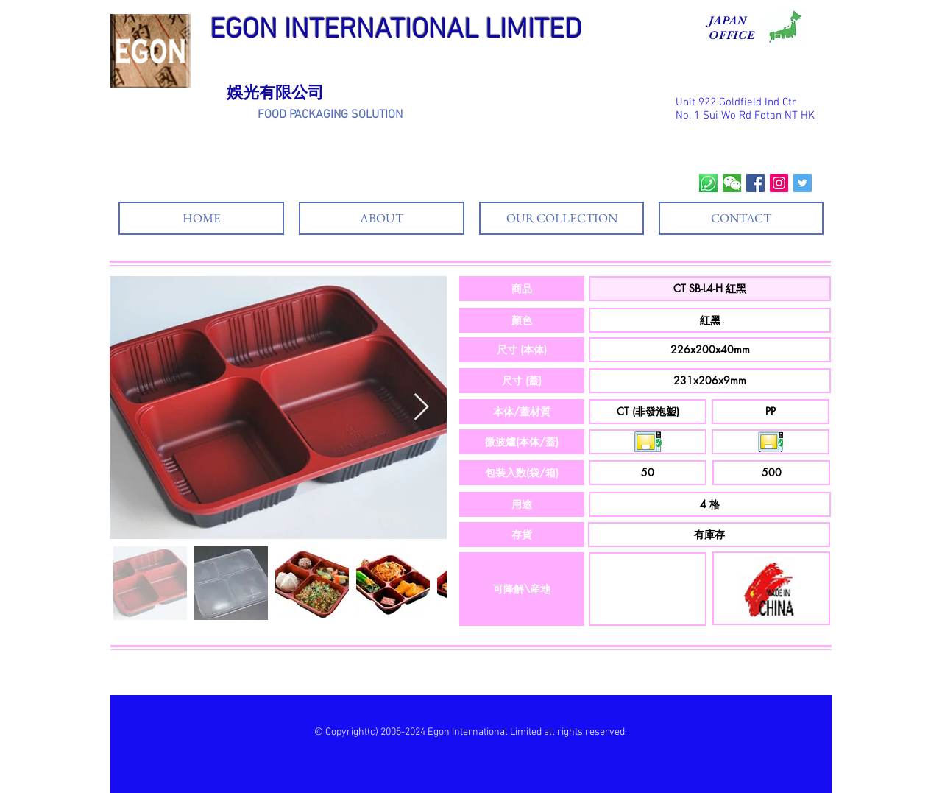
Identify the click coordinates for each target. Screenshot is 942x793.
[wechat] (732, 183)
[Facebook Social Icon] (755, 183)
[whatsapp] (708, 183)
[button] (521, 288)
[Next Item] (421, 407)
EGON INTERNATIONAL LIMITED (396, 30)
